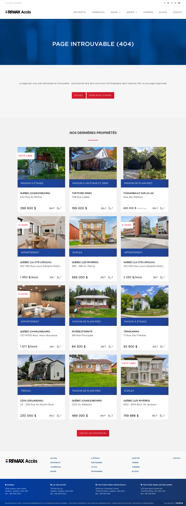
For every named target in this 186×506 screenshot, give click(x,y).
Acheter (136, 458)
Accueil (78, 95)
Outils (94, 467)
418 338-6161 (105, 494)
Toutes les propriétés (93, 433)
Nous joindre (14, 3)
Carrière (148, 12)
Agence (130, 12)
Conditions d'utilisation (121, 503)
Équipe (114, 12)
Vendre (135, 462)
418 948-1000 (15, 494)
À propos (95, 458)
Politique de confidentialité (99, 503)
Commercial (98, 12)
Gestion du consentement (143, 503)
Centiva (179, 503)
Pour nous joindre (100, 95)
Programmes (97, 471)
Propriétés (79, 12)
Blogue (163, 12)
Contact (177, 12)
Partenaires (96, 462)
